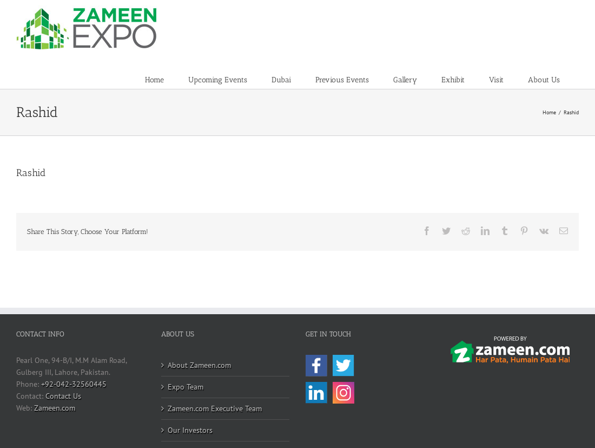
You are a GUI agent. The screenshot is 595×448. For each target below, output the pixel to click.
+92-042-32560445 (74, 384)
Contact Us (63, 396)
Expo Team (185, 387)
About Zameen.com (199, 365)
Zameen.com (54, 408)
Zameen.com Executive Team (215, 408)
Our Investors (190, 430)
